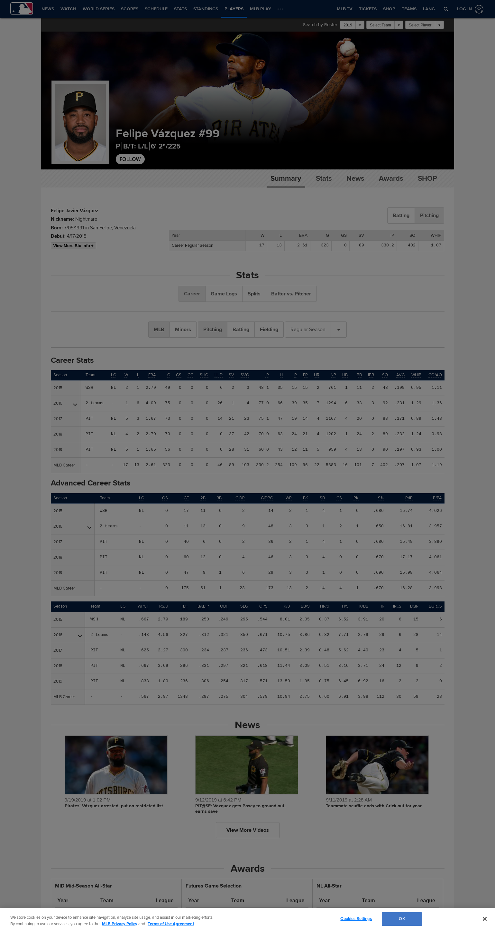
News (355, 178)
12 (203, 557)
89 (385, 434)
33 (359, 403)
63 (280, 434)
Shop (427, 178)
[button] (446, 9)
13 (359, 449)
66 (280, 403)
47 (280, 419)
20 (359, 419)
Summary (285, 178)
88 (385, 419)
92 (385, 403)
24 (359, 434)
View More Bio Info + (73, 245)
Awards (391, 178)
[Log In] (469, 9)
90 (385, 449)
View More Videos (247, 830)
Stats (324, 178)
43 (280, 449)
